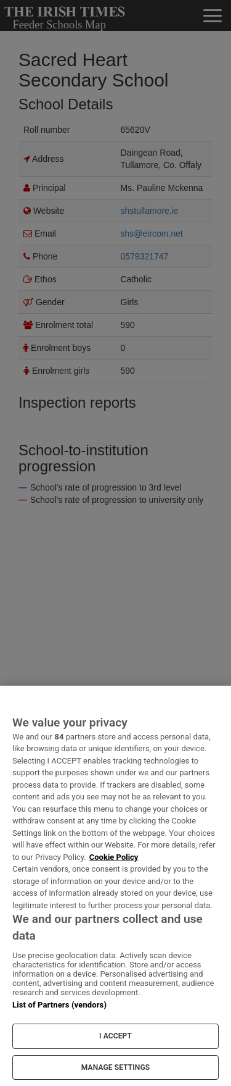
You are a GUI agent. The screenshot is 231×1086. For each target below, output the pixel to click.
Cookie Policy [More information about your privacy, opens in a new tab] (114, 857)
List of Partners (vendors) (59, 1004)
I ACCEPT (115, 1036)
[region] (115, 886)
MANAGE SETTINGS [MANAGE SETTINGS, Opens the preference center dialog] (115, 1067)
